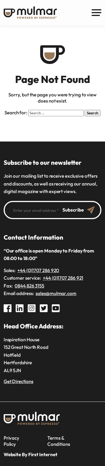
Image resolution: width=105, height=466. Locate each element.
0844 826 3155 (29, 286)
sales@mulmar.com (56, 293)
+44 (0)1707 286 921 (63, 278)
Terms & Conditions (58, 441)
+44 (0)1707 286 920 (38, 270)
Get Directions (18, 381)
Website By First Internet (30, 454)
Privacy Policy (11, 441)
